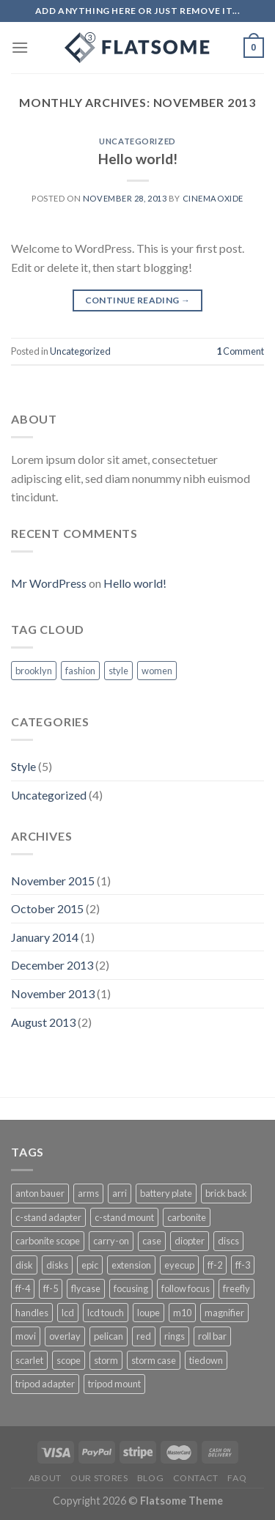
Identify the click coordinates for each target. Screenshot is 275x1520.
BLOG (150, 1477)
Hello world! (137, 158)
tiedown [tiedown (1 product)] (206, 1360)
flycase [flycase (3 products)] (85, 1288)
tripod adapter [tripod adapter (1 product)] (45, 1384)
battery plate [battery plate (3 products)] (166, 1193)
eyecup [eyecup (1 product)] (179, 1265)
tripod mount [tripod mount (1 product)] (114, 1384)
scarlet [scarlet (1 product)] (29, 1360)
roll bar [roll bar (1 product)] (212, 1336)
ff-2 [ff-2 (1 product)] (215, 1265)
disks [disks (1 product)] (57, 1265)
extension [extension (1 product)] (131, 1265)
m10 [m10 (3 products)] (182, 1312)
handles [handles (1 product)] (31, 1312)
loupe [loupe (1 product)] (148, 1312)
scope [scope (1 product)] (68, 1360)
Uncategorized (137, 141)
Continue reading (138, 300)
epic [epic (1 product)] (89, 1265)
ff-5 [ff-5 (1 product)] (50, 1288)
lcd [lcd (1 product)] (68, 1312)
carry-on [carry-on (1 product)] (111, 1241)
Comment (240, 351)
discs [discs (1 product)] (228, 1241)
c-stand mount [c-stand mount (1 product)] (124, 1217)
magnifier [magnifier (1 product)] (224, 1312)
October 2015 (47, 908)
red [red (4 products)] (143, 1336)
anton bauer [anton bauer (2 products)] (40, 1193)
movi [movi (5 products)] (25, 1336)
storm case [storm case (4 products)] (153, 1360)
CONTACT (196, 1477)
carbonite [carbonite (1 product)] (186, 1217)
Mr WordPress (49, 583)
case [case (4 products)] (151, 1241)
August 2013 (43, 1022)
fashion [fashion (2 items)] (80, 670)
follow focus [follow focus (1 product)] (185, 1288)
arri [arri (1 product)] (119, 1193)
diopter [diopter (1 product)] (190, 1241)
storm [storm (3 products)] (106, 1360)
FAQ (236, 1477)
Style (23, 766)
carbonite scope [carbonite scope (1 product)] (47, 1241)
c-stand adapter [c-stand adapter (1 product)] (48, 1217)
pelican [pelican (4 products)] (108, 1336)
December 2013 (52, 965)
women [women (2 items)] (157, 670)
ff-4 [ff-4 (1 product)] (22, 1288)
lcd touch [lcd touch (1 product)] (105, 1312)
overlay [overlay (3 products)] (65, 1336)
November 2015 (53, 881)
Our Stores (99, 1477)
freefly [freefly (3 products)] (236, 1288)
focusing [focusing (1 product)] (131, 1288)
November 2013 (53, 993)
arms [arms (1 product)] (88, 1193)
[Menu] (20, 47)
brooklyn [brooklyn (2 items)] (33, 670)
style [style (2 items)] (118, 670)
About (45, 1477)
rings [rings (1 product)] (174, 1336)
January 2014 (44, 937)
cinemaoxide (213, 198)
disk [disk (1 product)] (24, 1265)
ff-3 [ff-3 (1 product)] (242, 1265)
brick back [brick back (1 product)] (226, 1193)
